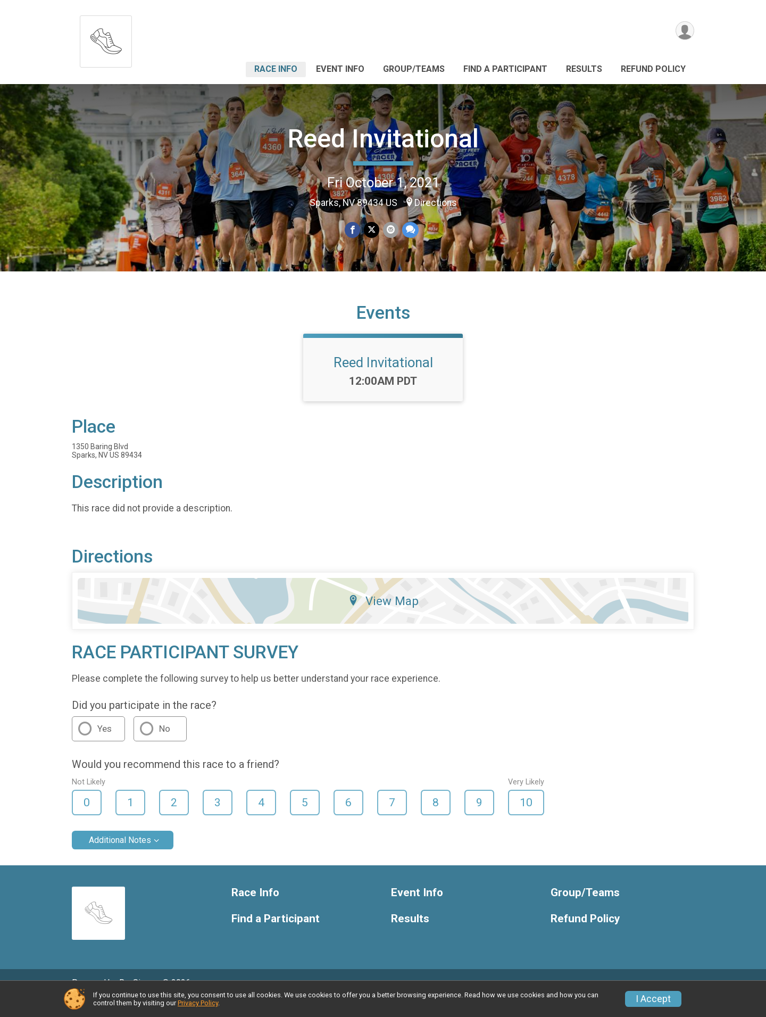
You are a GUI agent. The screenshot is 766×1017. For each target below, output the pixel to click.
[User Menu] (684, 31)
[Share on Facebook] (353, 230)
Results (584, 69)
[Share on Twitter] (371, 230)
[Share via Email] (390, 230)
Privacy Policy (198, 1003)
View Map (383, 616)
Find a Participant (505, 69)
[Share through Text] (409, 230)
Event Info (340, 69)
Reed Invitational (383, 138)
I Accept (653, 999)
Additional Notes (120, 855)
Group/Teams (414, 69)
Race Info (275, 69)
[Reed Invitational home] (106, 38)
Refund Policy (653, 69)
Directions (435, 202)
